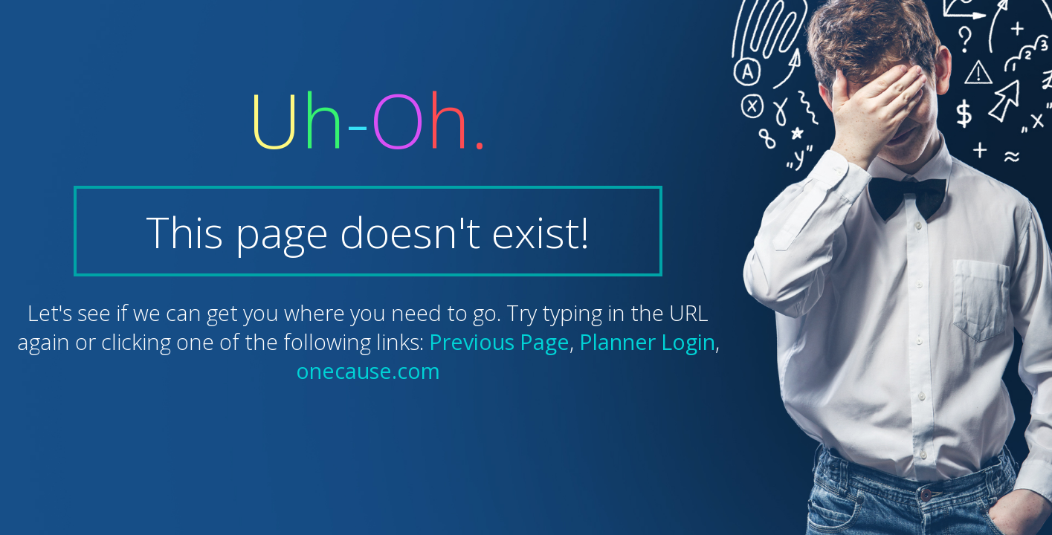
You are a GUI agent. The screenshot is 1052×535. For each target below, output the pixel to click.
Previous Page (499, 341)
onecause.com (368, 370)
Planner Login (647, 341)
